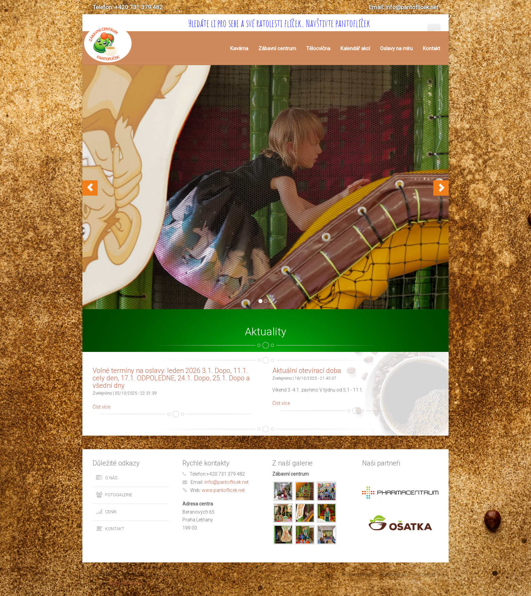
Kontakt (431, 48)
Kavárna (239, 48)
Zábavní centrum (277, 48)
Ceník (111, 512)
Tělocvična (318, 48)
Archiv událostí (357, 574)
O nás (111, 478)
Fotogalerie (118, 495)
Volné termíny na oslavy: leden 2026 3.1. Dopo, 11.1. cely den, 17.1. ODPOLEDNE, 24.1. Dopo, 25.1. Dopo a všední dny (171, 378)
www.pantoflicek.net (223, 490)
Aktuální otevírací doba (306, 370)
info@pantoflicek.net (226, 482)
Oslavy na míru (396, 48)
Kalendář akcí (355, 48)
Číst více (101, 407)
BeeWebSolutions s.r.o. (130, 583)
